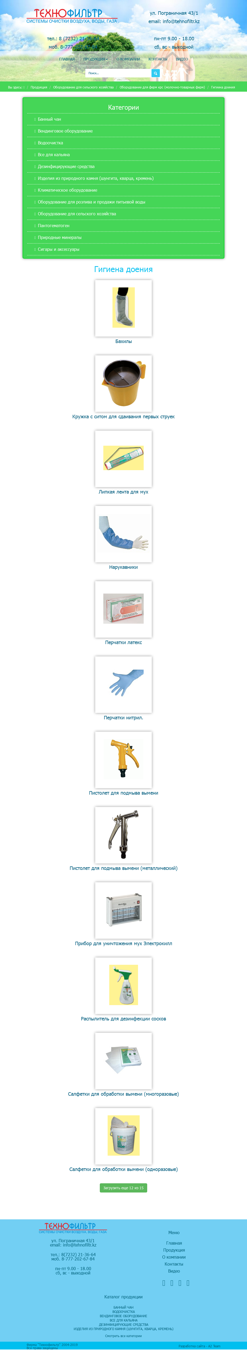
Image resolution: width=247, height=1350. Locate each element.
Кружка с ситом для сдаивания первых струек (123, 416)
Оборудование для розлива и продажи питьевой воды (91, 202)
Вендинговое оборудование (65, 131)
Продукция (95, 59)
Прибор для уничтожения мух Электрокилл (123, 943)
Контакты (158, 59)
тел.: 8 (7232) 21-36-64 (73, 38)
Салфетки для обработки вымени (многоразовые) (123, 1094)
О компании (128, 59)
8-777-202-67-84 (78, 1259)
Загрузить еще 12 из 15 (123, 1187)
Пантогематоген (53, 225)
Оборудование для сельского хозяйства (83, 87)
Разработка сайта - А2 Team (199, 1346)
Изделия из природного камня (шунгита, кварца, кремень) (96, 178)
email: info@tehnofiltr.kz (174, 21)
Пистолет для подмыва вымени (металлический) (124, 868)
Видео (182, 59)
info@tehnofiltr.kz (79, 1245)
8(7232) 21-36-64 (78, 1254)
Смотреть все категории (123, 1336)
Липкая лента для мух (123, 491)
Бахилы (123, 341)
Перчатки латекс (123, 642)
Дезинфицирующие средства (66, 166)
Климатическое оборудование (67, 190)
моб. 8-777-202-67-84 (73, 47)
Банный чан (49, 119)
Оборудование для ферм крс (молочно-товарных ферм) (162, 87)
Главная (67, 59)
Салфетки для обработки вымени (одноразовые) (123, 1169)
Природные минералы (60, 237)
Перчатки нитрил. (123, 717)
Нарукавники (123, 567)
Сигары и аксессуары (58, 249)
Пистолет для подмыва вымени (123, 793)
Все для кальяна (54, 154)
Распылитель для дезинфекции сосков (123, 1018)
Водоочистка (50, 142)
